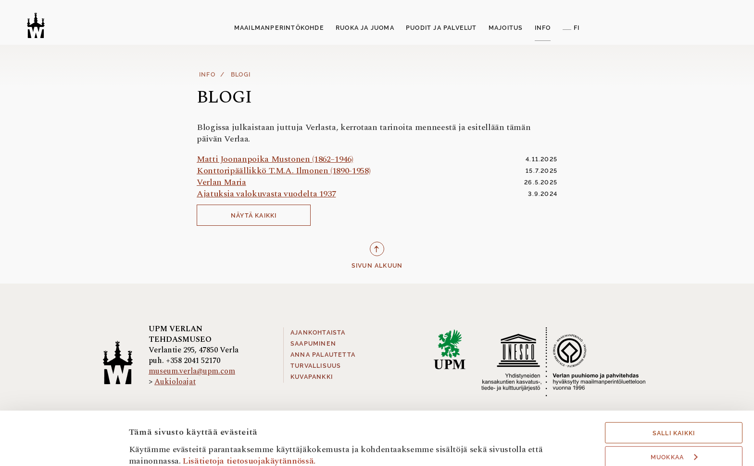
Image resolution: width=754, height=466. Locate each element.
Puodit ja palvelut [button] (441, 28)
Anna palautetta (322, 354)
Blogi (241, 74)
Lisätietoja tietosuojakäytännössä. (249, 414)
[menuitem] (279, 28)
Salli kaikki (674, 387)
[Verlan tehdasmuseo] (36, 25)
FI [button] (576, 28)
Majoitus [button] (506, 28)
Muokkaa (674, 411)
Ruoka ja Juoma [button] (365, 28)
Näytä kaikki (253, 215)
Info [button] (543, 28)
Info (207, 74)
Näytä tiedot (153, 445)
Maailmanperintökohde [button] (279, 28)
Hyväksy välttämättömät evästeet (673, 438)
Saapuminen (313, 343)
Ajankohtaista (318, 332)
